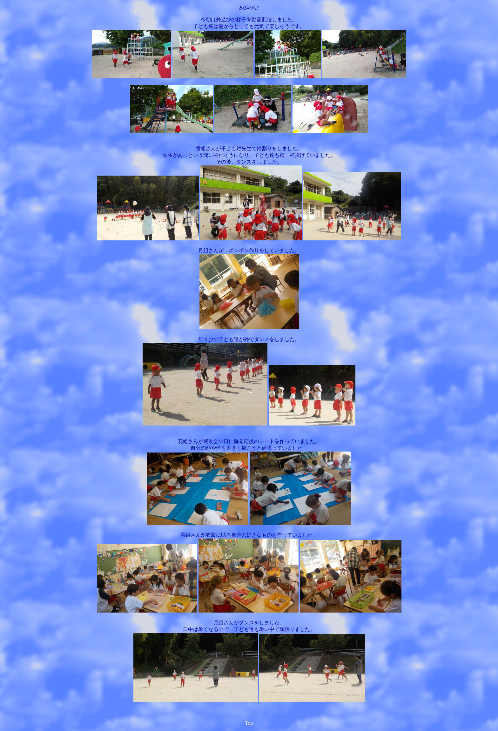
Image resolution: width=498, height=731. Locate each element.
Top (249, 723)
